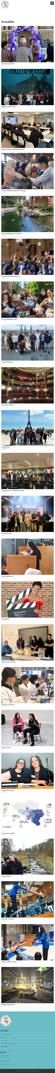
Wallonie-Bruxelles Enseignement (8, 1043)
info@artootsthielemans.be (9, 1064)
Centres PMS (4, 1040)
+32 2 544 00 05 (6, 1060)
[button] (52, 3)
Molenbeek (3, 1037)
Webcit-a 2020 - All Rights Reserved (31, 1070)
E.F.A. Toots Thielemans (6, 1034)
